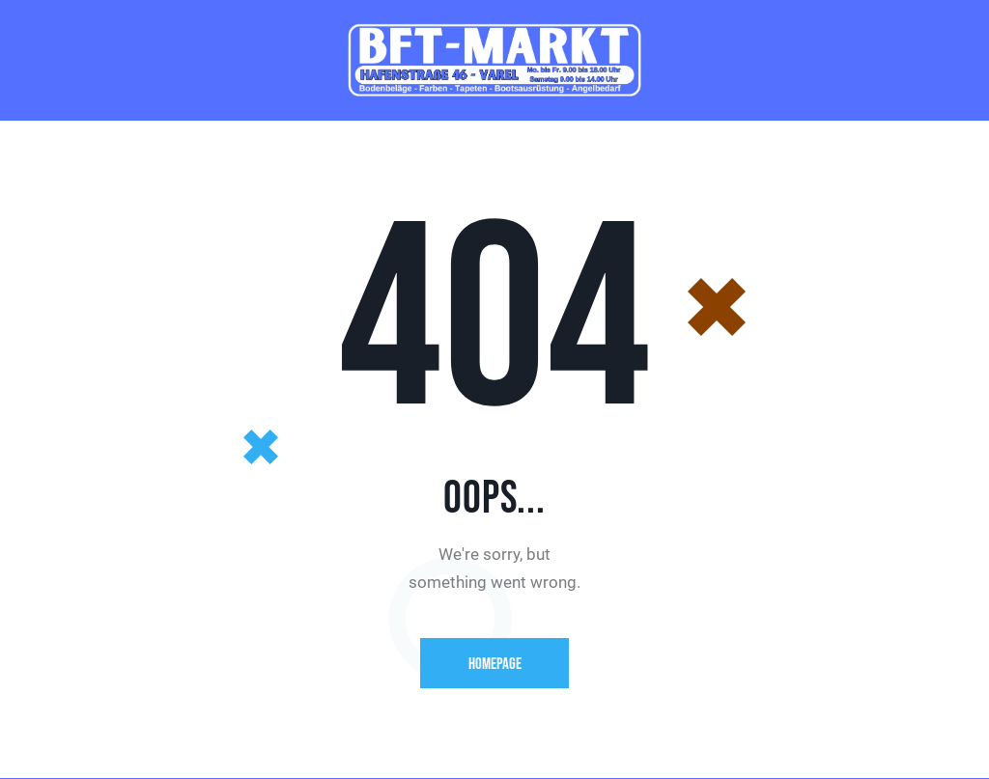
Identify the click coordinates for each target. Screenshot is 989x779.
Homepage (495, 664)
